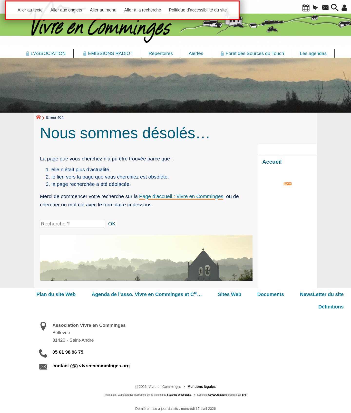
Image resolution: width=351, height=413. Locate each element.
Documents (241, 294)
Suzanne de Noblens (179, 382)
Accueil (272, 162)
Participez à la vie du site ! (318, 407)
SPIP (244, 382)
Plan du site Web (41, 294)
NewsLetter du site (288, 294)
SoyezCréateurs (217, 382)
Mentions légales (201, 374)
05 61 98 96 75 (67, 339)
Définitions (333, 294)
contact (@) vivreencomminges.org (91, 353)
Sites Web (205, 294)
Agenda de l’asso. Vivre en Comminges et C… (127, 294)
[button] (299, 8)
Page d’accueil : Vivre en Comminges (181, 196)
